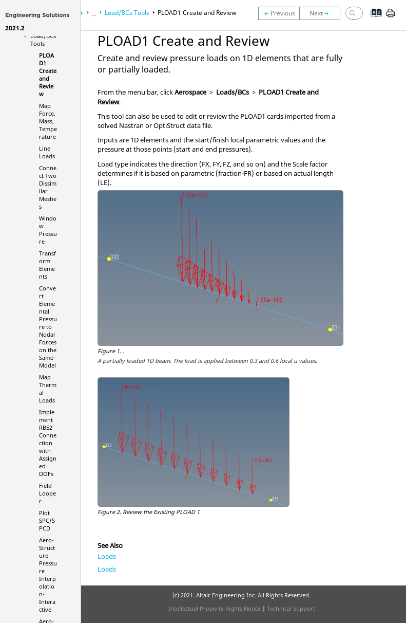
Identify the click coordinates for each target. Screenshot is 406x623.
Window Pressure (48, 229)
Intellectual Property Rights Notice (214, 608)
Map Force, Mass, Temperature (48, 121)
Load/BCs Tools (43, 39)
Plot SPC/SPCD (47, 520)
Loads (107, 556)
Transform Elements (47, 264)
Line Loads (47, 152)
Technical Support (291, 608)
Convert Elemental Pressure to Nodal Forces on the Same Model (48, 326)
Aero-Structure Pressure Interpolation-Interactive (48, 574)
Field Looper (47, 493)
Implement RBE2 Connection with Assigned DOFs (47, 443)
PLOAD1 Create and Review (47, 74)
